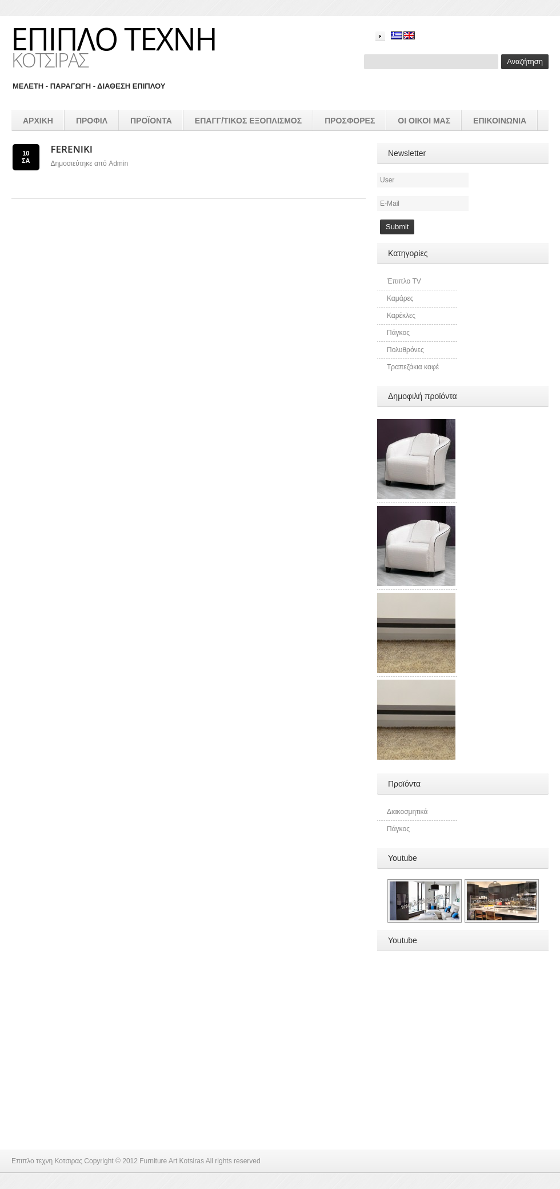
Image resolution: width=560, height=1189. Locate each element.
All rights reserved (233, 1161)
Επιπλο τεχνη (114, 38)
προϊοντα (151, 120)
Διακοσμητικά (407, 812)
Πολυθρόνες (405, 350)
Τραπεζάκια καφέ (413, 367)
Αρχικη (38, 120)
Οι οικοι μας (424, 120)
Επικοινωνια (499, 120)
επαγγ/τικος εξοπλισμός (248, 120)
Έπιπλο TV (404, 281)
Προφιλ (91, 120)
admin (118, 163)
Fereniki (72, 148)
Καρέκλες (401, 316)
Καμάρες (400, 298)
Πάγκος (398, 333)
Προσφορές (350, 120)
